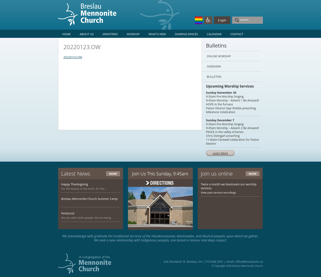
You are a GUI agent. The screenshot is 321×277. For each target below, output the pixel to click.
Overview (214, 66)
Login (222, 20)
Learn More (220, 153)
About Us (87, 34)
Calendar (214, 34)
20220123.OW (72, 57)
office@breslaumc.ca (249, 261)
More (113, 174)
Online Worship (219, 56)
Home (66, 34)
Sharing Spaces (186, 34)
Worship (133, 34)
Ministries (110, 34)
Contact (236, 34)
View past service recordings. (219, 192)
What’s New (157, 34)
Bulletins (214, 77)
